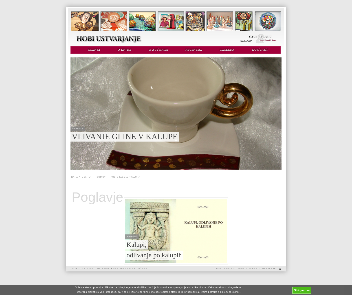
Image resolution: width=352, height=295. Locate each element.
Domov (101, 177)
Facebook (246, 41)
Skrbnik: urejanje (262, 268)
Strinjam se (302, 290)
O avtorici (158, 50)
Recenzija (193, 50)
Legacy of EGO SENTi (230, 268)
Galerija (227, 50)
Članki (94, 50)
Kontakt (260, 50)
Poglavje (97, 197)
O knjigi (124, 50)
